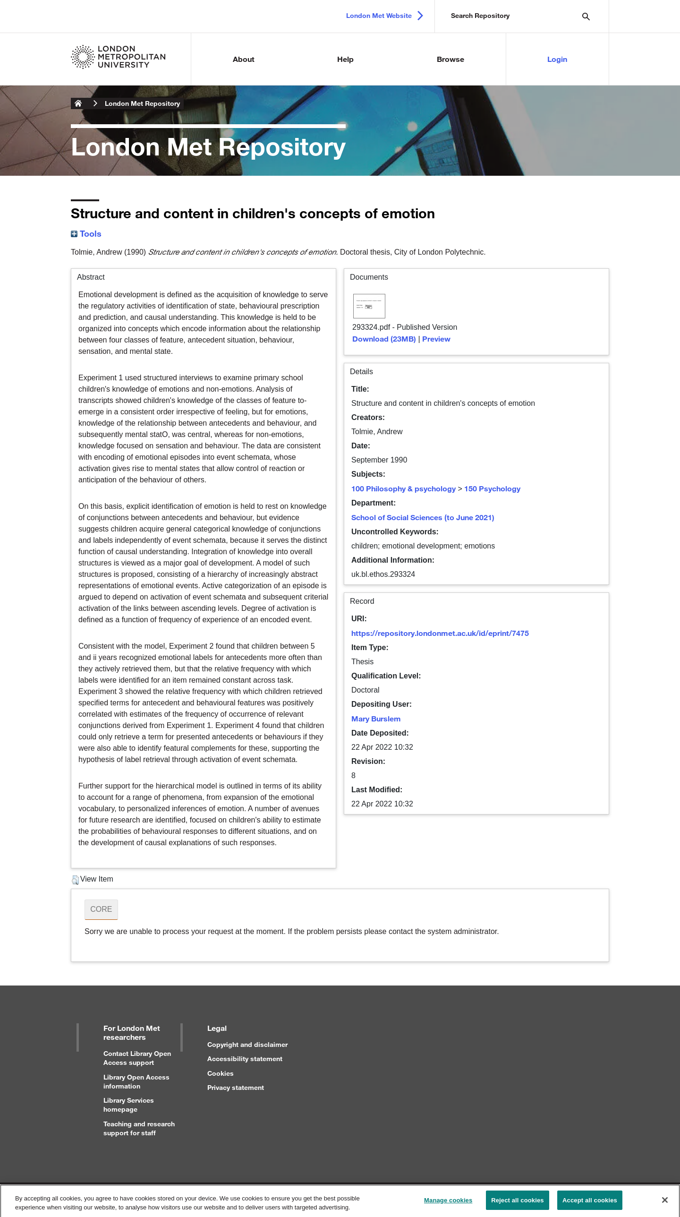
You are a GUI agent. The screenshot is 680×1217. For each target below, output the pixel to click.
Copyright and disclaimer (247, 1044)
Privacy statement (235, 1087)
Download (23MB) (384, 338)
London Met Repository (142, 103)
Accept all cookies (589, 1204)
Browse (450, 58)
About (244, 58)
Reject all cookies (517, 1204)
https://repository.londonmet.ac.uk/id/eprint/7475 (440, 632)
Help (345, 58)
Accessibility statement (244, 1058)
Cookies (220, 1073)
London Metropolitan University (78, 103)
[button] (75, 880)
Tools (86, 233)
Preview (436, 338)
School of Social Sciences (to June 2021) (422, 517)
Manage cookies (448, 1204)
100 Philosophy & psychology (403, 488)
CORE (101, 909)
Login (557, 58)
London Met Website (379, 15)
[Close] (664, 1204)
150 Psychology (492, 488)
